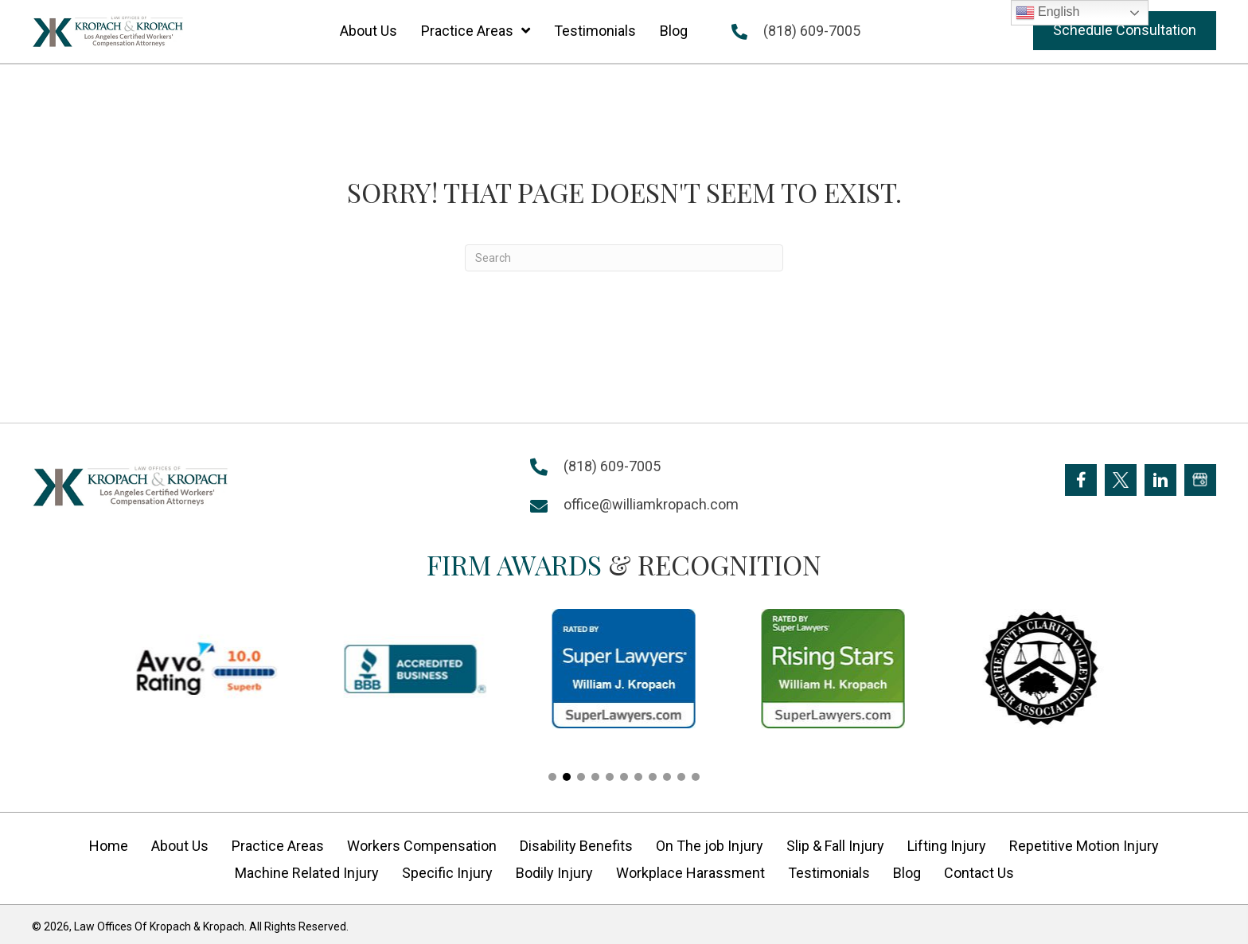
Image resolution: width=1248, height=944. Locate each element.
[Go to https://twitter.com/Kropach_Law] (1121, 480)
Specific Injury (447, 872)
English (1048, 12)
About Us (180, 845)
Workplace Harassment (690, 872)
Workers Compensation (422, 845)
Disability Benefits (576, 845)
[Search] (624, 257)
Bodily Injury (554, 872)
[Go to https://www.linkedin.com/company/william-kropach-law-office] (1160, 480)
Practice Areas (278, 845)
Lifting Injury (946, 845)
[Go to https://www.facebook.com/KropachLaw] (1081, 480)
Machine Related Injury (307, 872)
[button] (1124, 30)
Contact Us (979, 872)
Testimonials (829, 872)
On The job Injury (709, 845)
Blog (907, 872)
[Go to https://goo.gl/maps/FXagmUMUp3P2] (1200, 480)
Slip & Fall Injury (835, 845)
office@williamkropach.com (651, 504)
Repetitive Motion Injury (1084, 845)
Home (108, 845)
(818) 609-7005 (811, 30)
